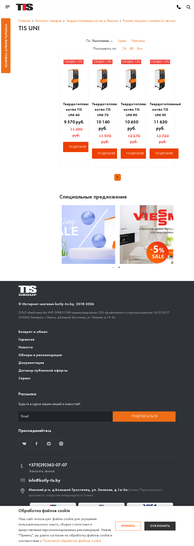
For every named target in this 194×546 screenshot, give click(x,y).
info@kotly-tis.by (44, 481)
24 (124, 49)
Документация (31, 363)
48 (132, 49)
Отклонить (160, 526)
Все (139, 49)
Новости (25, 347)
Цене (122, 41)
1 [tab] (119, 267)
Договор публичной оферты (43, 371)
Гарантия (26, 340)
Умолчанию (100, 41)
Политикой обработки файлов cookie (72, 541)
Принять (128, 526)
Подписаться (144, 416)
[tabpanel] (88, 234)
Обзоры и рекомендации (40, 355)
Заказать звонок (42, 471)
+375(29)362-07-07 (48, 465)
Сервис (24, 378)
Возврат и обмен (32, 332)
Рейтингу (138, 41)
